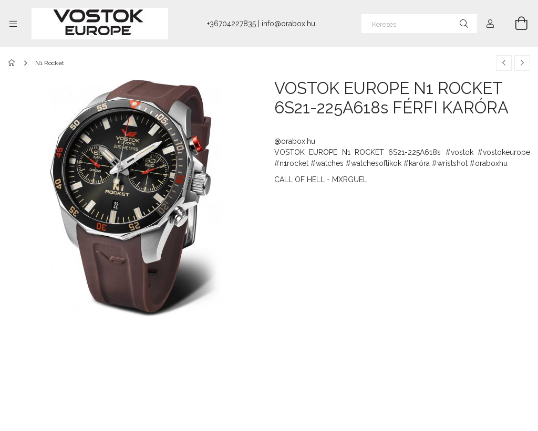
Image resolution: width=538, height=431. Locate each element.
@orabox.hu (294, 141)
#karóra (417, 163)
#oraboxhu (489, 163)
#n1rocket (291, 163)
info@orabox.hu (288, 23)
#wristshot (450, 163)
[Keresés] (419, 23)
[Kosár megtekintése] (515, 23)
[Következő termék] (522, 63)
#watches (327, 163)
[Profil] (490, 23)
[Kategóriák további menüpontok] (13, 23)
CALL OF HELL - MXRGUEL (320, 179)
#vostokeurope (504, 152)
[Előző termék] (504, 63)
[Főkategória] (13, 63)
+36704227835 (231, 23)
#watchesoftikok (373, 163)
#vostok (459, 152)
